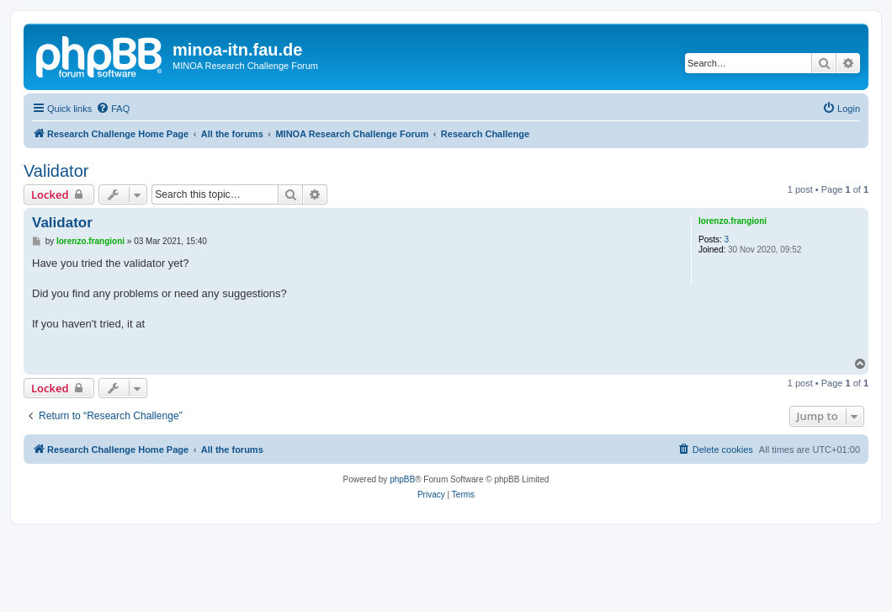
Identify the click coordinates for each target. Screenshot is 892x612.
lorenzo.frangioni (732, 221)
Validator (56, 171)
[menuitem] (113, 108)
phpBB (402, 479)
